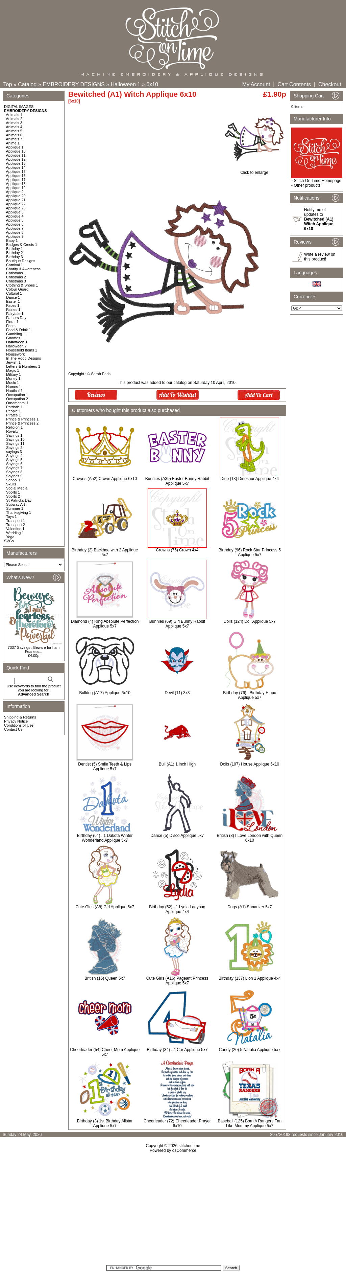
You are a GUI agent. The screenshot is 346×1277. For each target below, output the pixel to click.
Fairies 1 (13, 309)
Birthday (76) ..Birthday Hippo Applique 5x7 (249, 695)
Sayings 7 (14, 468)
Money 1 (13, 379)
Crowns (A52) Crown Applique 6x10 (105, 478)
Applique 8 (15, 232)
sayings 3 (14, 452)
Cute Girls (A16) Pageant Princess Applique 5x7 (177, 980)
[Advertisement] (173, 1211)
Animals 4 (14, 127)
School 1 (13, 480)
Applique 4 (15, 216)
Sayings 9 (14, 476)
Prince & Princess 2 (22, 423)
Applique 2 (15, 192)
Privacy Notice (16, 721)
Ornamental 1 (17, 403)
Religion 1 (14, 427)
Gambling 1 (15, 334)
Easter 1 (13, 301)
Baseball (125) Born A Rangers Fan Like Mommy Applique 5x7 (249, 1123)
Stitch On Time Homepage (317, 180)
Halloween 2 (16, 346)
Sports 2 (13, 496)
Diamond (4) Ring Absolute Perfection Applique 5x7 (105, 624)
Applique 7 (15, 228)
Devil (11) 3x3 (177, 692)
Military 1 (13, 374)
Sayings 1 (14, 435)
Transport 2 (15, 525)
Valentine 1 (15, 529)
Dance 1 (13, 297)
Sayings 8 (14, 472)
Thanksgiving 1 (18, 512)
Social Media (16, 488)
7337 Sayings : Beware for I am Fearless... (33, 649)
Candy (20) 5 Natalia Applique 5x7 (249, 1049)
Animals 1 (14, 115)
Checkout (329, 84)
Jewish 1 (13, 362)
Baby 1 (12, 240)
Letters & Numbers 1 (23, 366)
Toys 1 (11, 517)
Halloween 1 (125, 84)
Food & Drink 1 (18, 330)
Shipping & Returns (20, 717)
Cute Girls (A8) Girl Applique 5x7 (104, 907)
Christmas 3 (16, 281)
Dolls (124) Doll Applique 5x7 (250, 621)
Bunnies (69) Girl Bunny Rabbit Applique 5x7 (177, 624)
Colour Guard (17, 289)
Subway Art (15, 504)
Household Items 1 (21, 350)
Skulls (11, 484)
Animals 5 (14, 131)
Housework (15, 354)
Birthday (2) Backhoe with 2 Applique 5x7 (105, 552)
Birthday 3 (14, 257)
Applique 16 (16, 176)
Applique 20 (16, 196)
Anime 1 (13, 143)
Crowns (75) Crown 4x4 (177, 550)
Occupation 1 (17, 395)
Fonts (11, 326)
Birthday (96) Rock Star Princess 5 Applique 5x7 (250, 552)
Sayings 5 (14, 460)
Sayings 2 (14, 448)
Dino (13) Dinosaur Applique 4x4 (249, 478)
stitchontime (189, 1145)
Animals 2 (14, 119)
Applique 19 (16, 188)
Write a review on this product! (319, 256)
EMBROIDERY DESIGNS (73, 84)
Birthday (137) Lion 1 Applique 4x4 (249, 978)
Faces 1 (12, 305)
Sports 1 (13, 492)
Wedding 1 (15, 533)
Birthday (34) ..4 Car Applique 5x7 (177, 1049)
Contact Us (13, 729)
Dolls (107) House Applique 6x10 (249, 764)
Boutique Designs (20, 261)
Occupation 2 (17, 399)
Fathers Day (16, 318)
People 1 (13, 411)
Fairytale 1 (14, 314)
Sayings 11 (15, 443)
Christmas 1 (16, 273)
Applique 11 (16, 155)
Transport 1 (15, 521)
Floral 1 (12, 322)
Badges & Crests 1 (21, 245)
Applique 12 (16, 159)
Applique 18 (16, 184)
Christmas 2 (16, 277)
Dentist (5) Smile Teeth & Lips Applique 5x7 (104, 766)
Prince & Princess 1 (22, 419)
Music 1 (12, 383)
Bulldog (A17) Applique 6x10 (104, 692)
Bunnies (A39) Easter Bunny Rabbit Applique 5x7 (177, 481)
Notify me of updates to (318, 219)
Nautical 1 (14, 391)
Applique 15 (16, 171)
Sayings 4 (14, 456)
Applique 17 (16, 180)
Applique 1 (15, 147)
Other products (307, 185)
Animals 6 (14, 135)
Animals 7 (14, 139)
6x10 (152, 84)
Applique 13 (16, 163)
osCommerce (184, 1150)
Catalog (27, 84)
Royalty (12, 431)
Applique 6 (15, 224)
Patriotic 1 (14, 407)
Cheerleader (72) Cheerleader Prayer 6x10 (177, 1123)
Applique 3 (15, 212)
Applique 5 (15, 220)
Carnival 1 (14, 265)
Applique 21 (16, 200)
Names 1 (13, 387)
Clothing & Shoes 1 (22, 285)
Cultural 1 (14, 293)
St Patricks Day (18, 500)
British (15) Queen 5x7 (104, 978)
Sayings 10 (15, 439)
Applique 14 (16, 167)
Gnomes (13, 338)
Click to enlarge (254, 170)
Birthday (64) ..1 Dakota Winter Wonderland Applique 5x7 (105, 838)
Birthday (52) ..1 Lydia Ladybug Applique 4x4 (177, 909)
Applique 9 (15, 236)
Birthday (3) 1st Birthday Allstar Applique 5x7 (105, 1123)
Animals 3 (14, 123)
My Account (256, 84)
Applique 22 (16, 204)
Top (7, 84)
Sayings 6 (14, 464)
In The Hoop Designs (23, 358)
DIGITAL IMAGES (18, 107)
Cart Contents (294, 84)
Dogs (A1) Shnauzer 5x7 (249, 907)
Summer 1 (14, 508)
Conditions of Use (18, 725)
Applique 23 (16, 208)
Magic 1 (12, 370)
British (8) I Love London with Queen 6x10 (249, 838)
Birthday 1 (14, 249)
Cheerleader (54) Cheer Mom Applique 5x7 (105, 1052)
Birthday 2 (14, 253)
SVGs (9, 541)
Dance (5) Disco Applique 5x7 (177, 835)
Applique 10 (16, 151)
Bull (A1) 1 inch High (177, 764)
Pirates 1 (13, 415)
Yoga (10, 537)
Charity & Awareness (23, 269)
